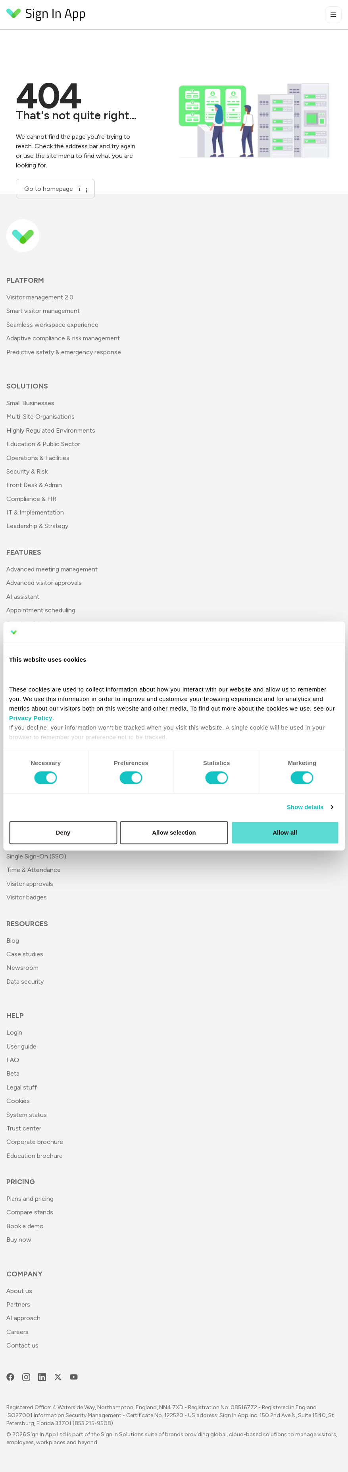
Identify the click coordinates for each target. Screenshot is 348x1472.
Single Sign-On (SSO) (36, 856)
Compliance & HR (31, 499)
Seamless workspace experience (52, 324)
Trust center (23, 1128)
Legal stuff (21, 1087)
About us (19, 1291)
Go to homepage (55, 188)
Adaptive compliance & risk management (63, 338)
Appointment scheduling (40, 610)
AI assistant (22, 596)
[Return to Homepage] (46, 15)
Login (14, 1032)
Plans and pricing (30, 1198)
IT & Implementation (35, 512)
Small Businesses (30, 403)
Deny (63, 832)
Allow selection (174, 832)
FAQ (12, 1060)
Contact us (22, 1345)
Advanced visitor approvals (44, 582)
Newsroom (22, 967)
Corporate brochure (34, 1142)
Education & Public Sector (43, 444)
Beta (12, 1073)
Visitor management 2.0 (39, 297)
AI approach (23, 1318)
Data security (25, 981)
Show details (305, 807)
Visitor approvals (29, 883)
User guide (21, 1046)
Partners (18, 1304)
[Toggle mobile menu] (333, 14)
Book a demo (25, 1226)
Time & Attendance (33, 870)
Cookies (18, 1101)
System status (26, 1115)
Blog (12, 940)
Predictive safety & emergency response (63, 352)
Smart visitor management (43, 311)
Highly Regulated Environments (50, 430)
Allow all (285, 832)
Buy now (18, 1239)
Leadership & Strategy (37, 526)
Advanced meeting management (52, 569)
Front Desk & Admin (34, 485)
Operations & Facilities (37, 458)
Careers (17, 1332)
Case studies (24, 954)
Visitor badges (26, 897)
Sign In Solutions (122, 1434)
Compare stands (29, 1212)
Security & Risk (27, 471)
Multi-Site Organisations (40, 416)
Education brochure (34, 1155)
